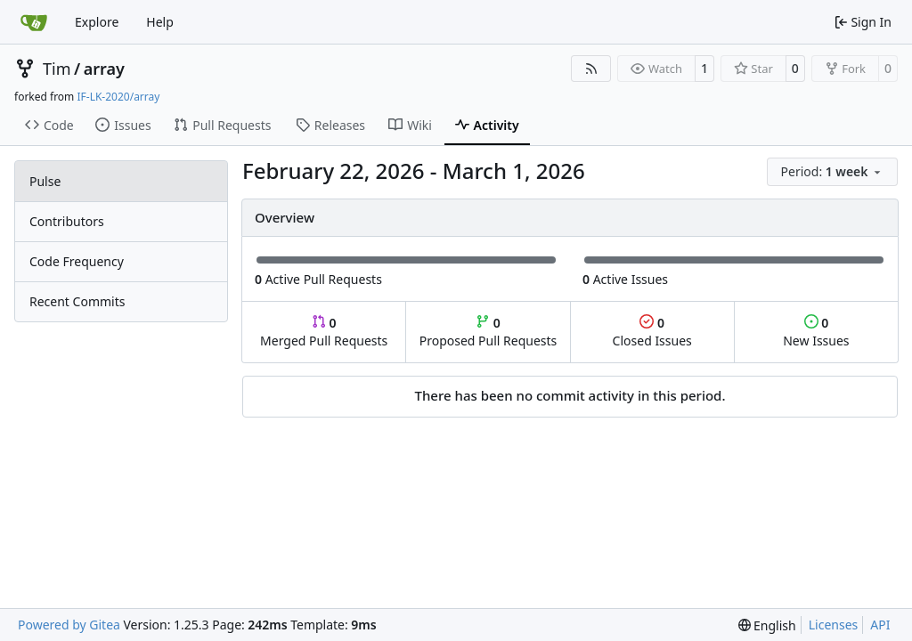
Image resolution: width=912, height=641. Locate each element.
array (104, 68)
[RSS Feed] (591, 68)
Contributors (66, 221)
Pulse (45, 181)
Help (160, 21)
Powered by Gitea (69, 624)
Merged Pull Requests (323, 331)
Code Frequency (76, 261)
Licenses (834, 624)
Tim (56, 68)
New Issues (816, 331)
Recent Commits (77, 301)
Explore (96, 21)
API (880, 624)
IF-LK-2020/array (118, 96)
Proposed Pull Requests (488, 331)
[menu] (832, 172)
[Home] (34, 22)
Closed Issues (652, 331)
